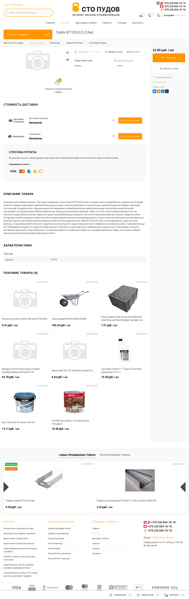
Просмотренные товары (115, 455)
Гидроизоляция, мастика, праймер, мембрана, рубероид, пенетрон (19, 566)
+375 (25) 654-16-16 (174, 9)
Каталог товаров (28, 34)
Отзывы (122, 22)
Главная (50, 22)
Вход (6, 4)
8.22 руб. (74, 378)
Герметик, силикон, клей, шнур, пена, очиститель (19, 558)
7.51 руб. (124, 327)
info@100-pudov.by (162, 537)
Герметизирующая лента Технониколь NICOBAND (20, 550)
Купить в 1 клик (169, 68)
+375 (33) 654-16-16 (174, 6)
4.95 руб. (150, 507)
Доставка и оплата (86, 22)
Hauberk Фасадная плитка (59, 528)
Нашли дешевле (162, 77)
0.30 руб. (14, 507)
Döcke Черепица (55, 543)
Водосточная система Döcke (16, 538)
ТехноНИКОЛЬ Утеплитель (59, 553)
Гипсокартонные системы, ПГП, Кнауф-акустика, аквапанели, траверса (21, 574)
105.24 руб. (74, 327)
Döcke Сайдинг (54, 548)
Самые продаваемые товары (77, 455)
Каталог (65, 22)
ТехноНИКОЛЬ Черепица (59, 558)
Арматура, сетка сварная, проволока (20, 533)
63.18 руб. (25, 378)
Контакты (137, 22)
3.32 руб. (59, 507)
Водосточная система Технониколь (19, 543)
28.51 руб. (105, 507)
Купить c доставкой (130, 120)
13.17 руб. (25, 430)
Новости (107, 22)
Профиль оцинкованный (58, 533)
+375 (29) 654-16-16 (174, 3)
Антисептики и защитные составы (19, 528)
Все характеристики (123, 60)
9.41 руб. (25, 327)
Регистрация (16, 4)
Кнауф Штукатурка (56, 538)
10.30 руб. (124, 378)
